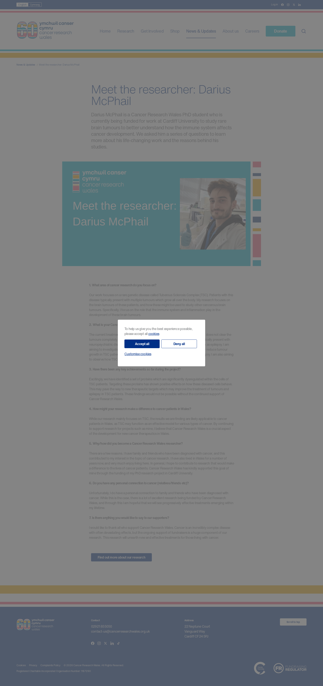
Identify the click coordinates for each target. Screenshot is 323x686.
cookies (153, 333)
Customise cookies (137, 353)
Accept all (142, 343)
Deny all (179, 343)
